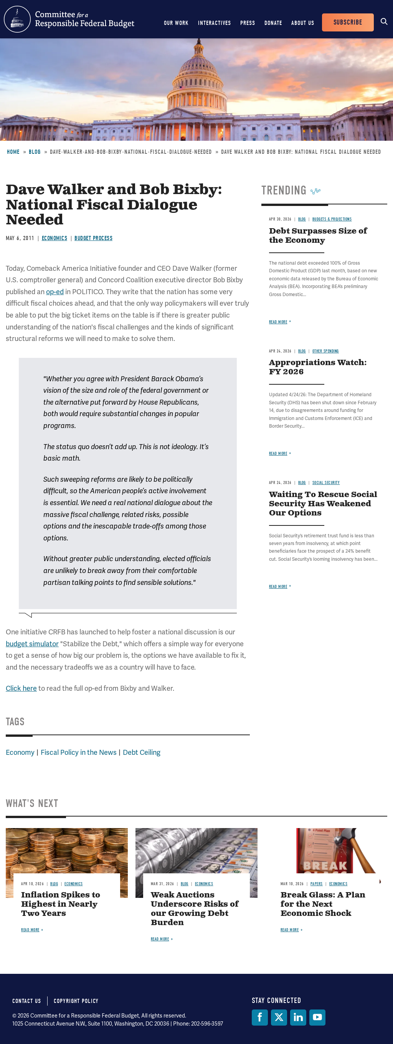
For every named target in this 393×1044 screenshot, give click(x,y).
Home (13, 151)
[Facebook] (260, 1017)
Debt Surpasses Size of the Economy (318, 236)
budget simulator (32, 643)
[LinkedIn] (298, 1017)
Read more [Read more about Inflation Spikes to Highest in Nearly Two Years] (30, 929)
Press (247, 23)
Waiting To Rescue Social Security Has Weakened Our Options (323, 504)
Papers (316, 883)
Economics (55, 238)
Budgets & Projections (332, 219)
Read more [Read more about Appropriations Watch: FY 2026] (278, 453)
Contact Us (26, 1001)
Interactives (214, 23)
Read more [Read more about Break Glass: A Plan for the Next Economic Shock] (290, 929)
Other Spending (325, 351)
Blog (35, 151)
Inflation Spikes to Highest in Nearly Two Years (60, 904)
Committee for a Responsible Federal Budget (69, 19)
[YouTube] (317, 1017)
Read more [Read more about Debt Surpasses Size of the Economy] (278, 321)
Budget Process (93, 238)
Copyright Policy (76, 1001)
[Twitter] (279, 1017)
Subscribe (348, 22)
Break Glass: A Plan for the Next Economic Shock (323, 904)
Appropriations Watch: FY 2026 (318, 367)
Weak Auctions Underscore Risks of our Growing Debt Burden (195, 909)
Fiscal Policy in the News (79, 752)
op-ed (55, 291)
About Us (302, 23)
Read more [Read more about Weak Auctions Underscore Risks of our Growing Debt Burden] (160, 939)
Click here (21, 688)
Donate (273, 23)
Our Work (176, 23)
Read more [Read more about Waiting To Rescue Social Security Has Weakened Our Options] (278, 586)
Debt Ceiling (141, 752)
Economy (20, 752)
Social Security (326, 482)
